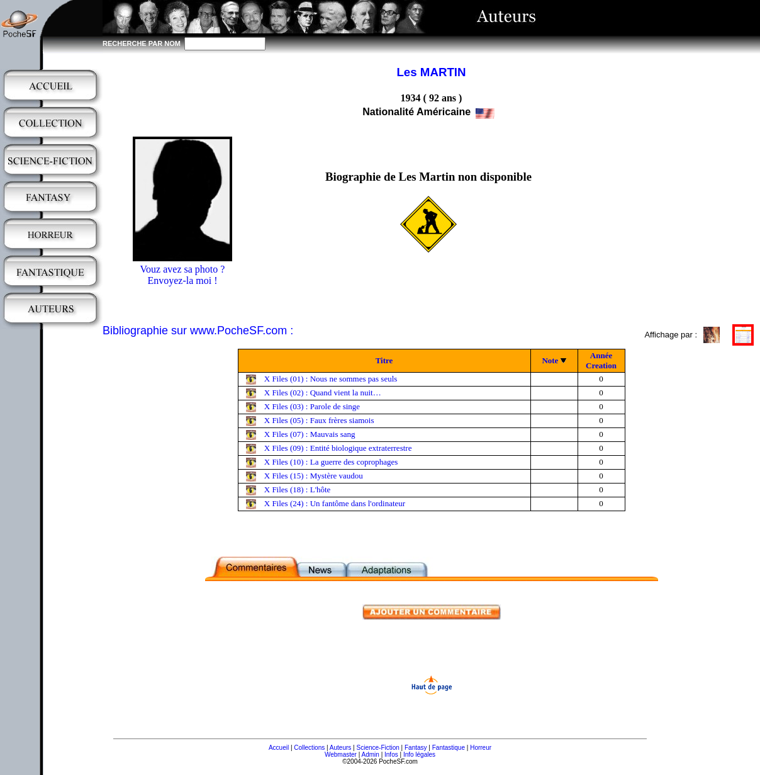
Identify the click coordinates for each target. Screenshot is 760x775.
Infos (391, 754)
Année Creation (601, 360)
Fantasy (416, 747)
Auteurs (340, 747)
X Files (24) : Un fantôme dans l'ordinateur (334, 503)
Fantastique (448, 747)
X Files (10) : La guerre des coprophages (331, 462)
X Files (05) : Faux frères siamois (319, 420)
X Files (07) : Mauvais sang (309, 434)
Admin (370, 754)
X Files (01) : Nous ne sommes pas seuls (331, 378)
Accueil (279, 747)
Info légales (419, 754)
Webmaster (341, 754)
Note (550, 360)
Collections (309, 747)
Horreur (480, 747)
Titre (384, 360)
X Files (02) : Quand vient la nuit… (322, 392)
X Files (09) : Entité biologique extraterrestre (338, 448)
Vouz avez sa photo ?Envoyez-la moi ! (182, 275)
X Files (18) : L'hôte (297, 489)
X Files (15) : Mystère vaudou (313, 475)
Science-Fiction (377, 747)
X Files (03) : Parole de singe (312, 406)
